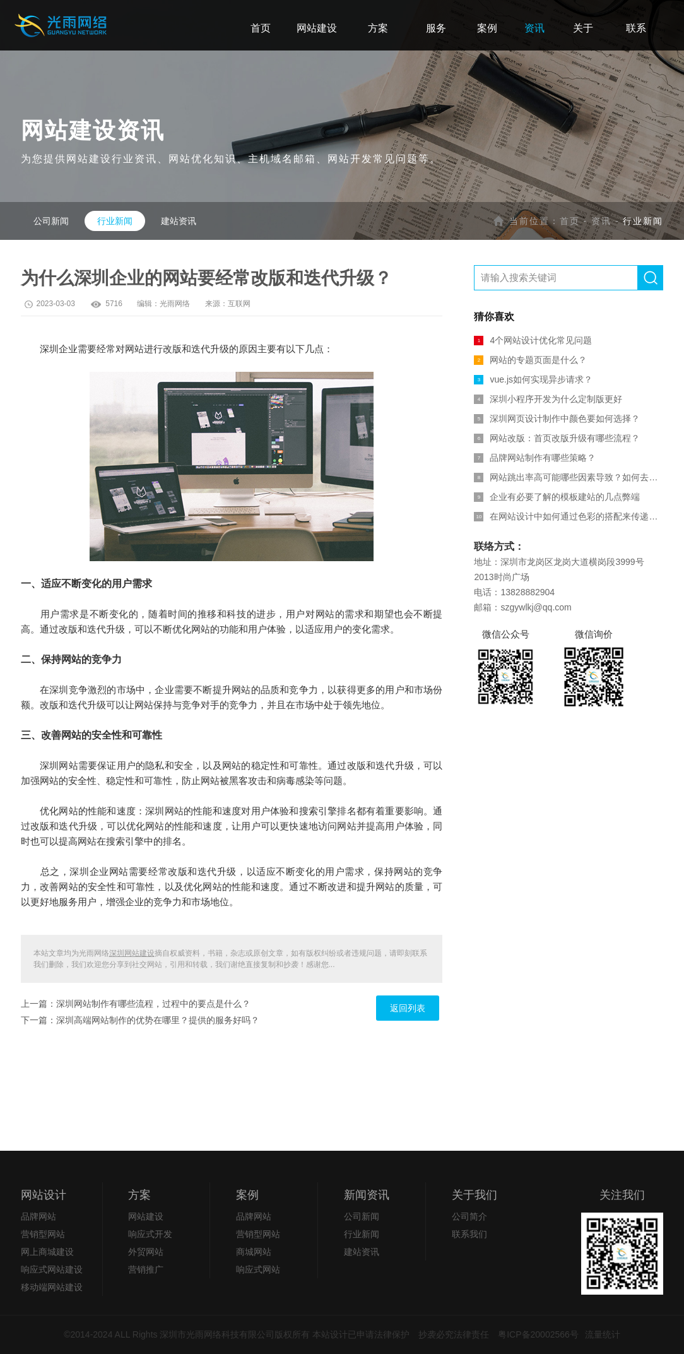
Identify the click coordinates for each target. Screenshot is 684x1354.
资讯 (601, 221)
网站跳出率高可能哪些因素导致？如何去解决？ (568, 477)
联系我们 (469, 1234)
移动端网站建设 (52, 1287)
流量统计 (602, 1334)
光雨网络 (175, 303)
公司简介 (469, 1216)
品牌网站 (38, 1216)
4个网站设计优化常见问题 (533, 340)
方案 (139, 1195)
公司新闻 (51, 221)
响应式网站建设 (52, 1269)
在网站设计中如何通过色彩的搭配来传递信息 (568, 516)
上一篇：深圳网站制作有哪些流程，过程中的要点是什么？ (136, 1004)
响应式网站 (258, 1269)
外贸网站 (145, 1252)
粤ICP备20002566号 (538, 1334)
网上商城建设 (47, 1252)
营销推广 (145, 1269)
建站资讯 (178, 221)
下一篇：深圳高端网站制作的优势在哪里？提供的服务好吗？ (140, 1020)
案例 (247, 1195)
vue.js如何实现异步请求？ (533, 379)
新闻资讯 (366, 1195)
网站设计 (43, 1195)
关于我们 (474, 1195)
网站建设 (145, 1216)
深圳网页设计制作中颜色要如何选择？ (557, 418)
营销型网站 (43, 1234)
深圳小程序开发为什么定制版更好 (548, 399)
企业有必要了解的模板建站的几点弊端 (557, 497)
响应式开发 (150, 1234)
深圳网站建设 (132, 953)
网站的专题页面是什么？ (530, 360)
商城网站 (253, 1252)
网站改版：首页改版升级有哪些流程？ (557, 438)
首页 (570, 221)
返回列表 (407, 1008)
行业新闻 (115, 221)
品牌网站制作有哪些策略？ (535, 458)
